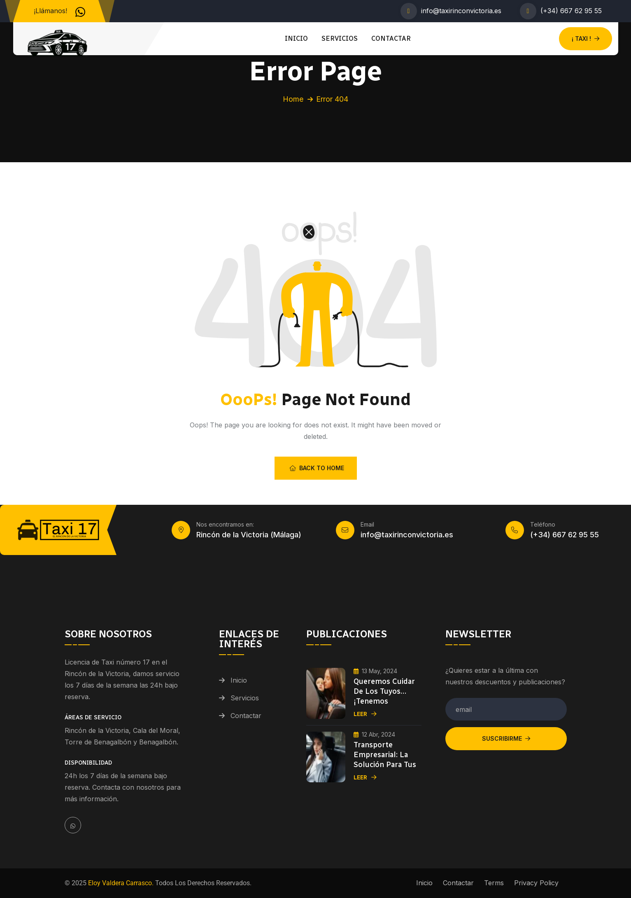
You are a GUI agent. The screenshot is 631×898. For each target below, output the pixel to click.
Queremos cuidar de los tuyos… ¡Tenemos (384, 691)
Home (293, 99)
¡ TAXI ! (585, 38)
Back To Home (316, 467)
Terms (494, 883)
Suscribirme (506, 738)
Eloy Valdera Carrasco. (120, 883)
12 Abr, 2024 (374, 734)
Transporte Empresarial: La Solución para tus (385, 754)
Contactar (391, 38)
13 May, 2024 (375, 670)
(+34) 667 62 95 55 (571, 11)
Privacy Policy (536, 883)
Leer (365, 714)
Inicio (296, 38)
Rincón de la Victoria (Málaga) (248, 534)
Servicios (339, 38)
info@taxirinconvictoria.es (461, 11)
